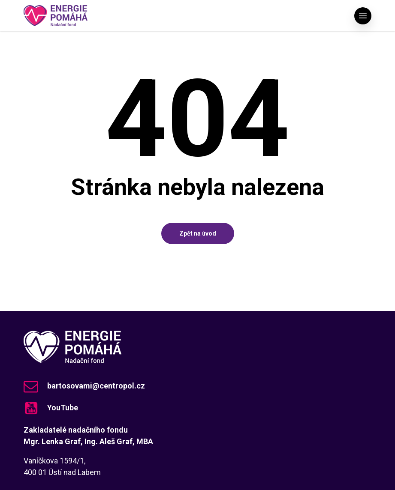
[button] (362, 16)
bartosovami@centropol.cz (96, 385)
